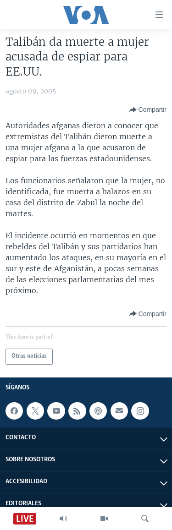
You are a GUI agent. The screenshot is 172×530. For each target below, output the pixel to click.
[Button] (147, 109)
